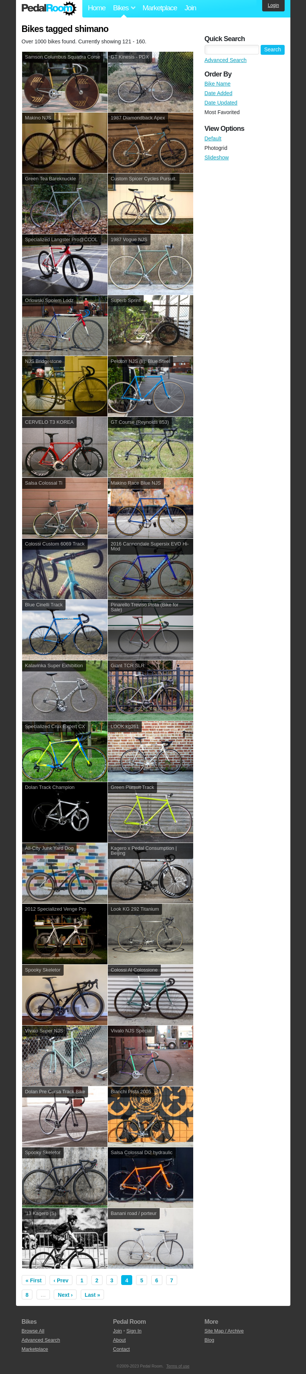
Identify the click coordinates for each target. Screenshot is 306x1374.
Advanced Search (226, 60)
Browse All (33, 1331)
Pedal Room (49, 8)
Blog (210, 1340)
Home (97, 8)
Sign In (134, 1331)
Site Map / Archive (224, 1331)
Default (213, 138)
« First (34, 1280)
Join (190, 8)
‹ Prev (61, 1280)
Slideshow (217, 157)
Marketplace (160, 8)
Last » (92, 1295)
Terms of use (177, 1366)
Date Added (218, 93)
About (119, 1340)
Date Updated (221, 103)
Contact (121, 1349)
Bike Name (218, 84)
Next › (65, 1295)
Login (273, 5)
